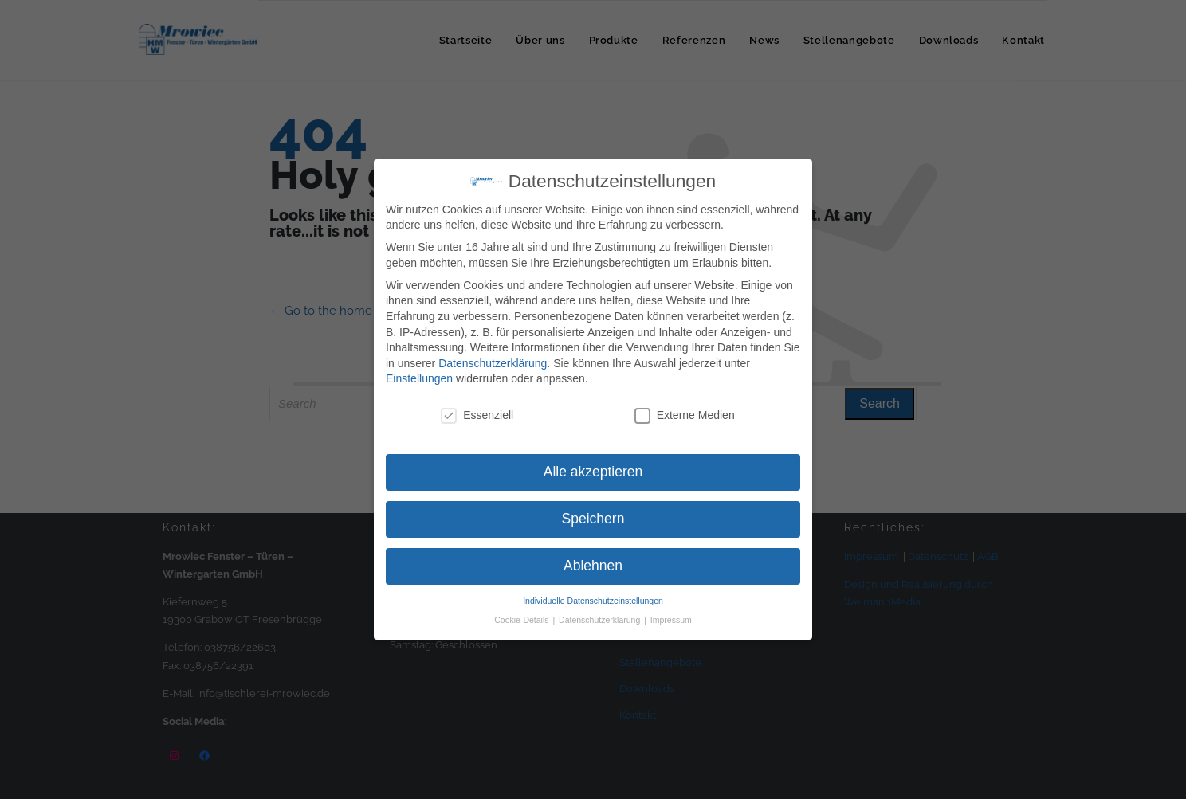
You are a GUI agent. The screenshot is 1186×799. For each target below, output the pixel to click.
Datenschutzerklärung (492, 363)
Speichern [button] (593, 519)
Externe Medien (684, 415)
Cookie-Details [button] (522, 620)
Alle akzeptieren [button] (593, 472)
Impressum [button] (671, 620)
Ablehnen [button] (593, 566)
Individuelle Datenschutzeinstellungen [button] (593, 600)
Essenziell (477, 415)
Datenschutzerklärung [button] (600, 620)
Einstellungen (419, 378)
